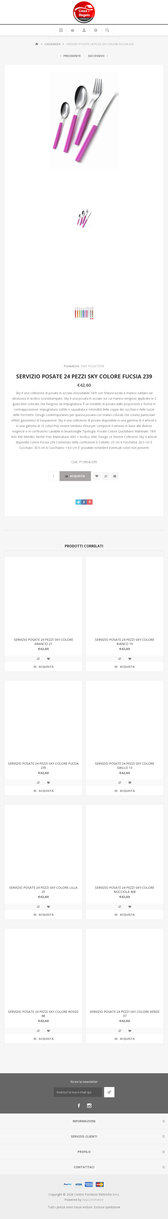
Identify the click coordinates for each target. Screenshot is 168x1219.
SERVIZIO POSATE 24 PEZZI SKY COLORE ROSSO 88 (43, 1014)
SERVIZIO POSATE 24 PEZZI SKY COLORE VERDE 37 (124, 1014)
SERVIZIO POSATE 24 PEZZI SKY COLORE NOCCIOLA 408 (124, 889)
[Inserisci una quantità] (53, 476)
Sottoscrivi (109, 1092)
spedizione (112, 1207)
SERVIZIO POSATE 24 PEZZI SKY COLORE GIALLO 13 (124, 765)
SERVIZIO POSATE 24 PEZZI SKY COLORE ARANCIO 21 (43, 642)
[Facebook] (78, 1105)
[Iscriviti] (78, 1092)
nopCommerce (92, 1200)
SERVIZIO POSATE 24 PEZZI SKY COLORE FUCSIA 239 (43, 765)
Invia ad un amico (115, 476)
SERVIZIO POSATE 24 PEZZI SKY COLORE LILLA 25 (43, 889)
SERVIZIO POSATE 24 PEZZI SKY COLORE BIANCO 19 (124, 642)
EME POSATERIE (92, 366)
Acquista (77, 476)
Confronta (106, 476)
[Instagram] (89, 1105)
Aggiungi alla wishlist (97, 476)
